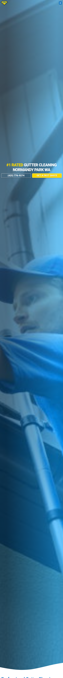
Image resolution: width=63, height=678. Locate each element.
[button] (60, 3)
